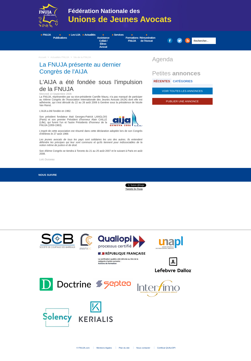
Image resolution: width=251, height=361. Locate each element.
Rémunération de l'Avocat (147, 38)
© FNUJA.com (75, 348)
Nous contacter (147, 348)
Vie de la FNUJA (83, 57)
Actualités (88, 34)
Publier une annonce (182, 100)
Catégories (184, 81)
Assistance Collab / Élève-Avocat (103, 41)
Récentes (162, 81)
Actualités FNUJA (60, 57)
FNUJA (46, 34)
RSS (187, 40)
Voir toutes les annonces (182, 90)
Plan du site (124, 348)
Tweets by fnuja (134, 189)
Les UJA (74, 34)
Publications (60, 36)
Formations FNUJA (132, 38)
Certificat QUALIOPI (174, 348)
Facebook (169, 40)
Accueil (43, 57)
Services (118, 34)
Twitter (179, 40)
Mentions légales (101, 348)
